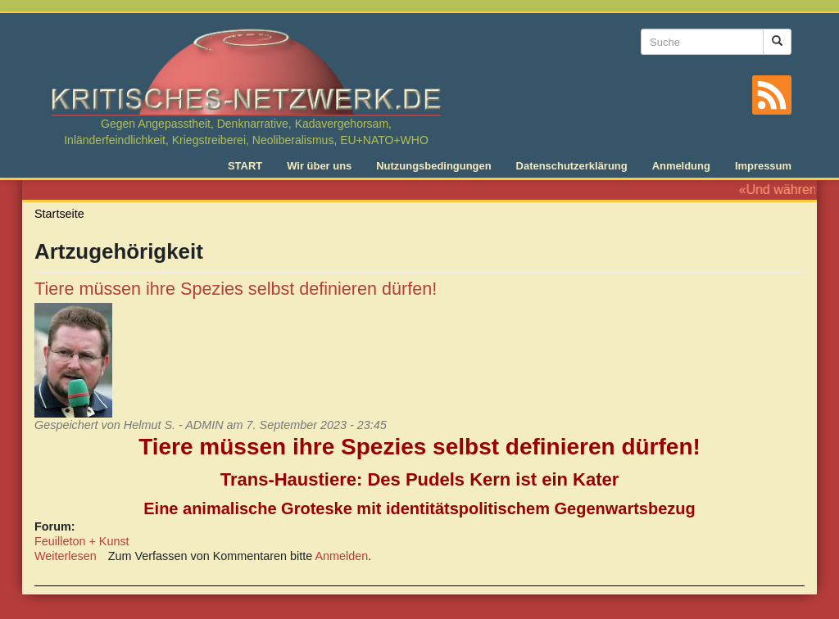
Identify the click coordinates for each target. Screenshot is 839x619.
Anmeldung (681, 166)
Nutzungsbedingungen (433, 166)
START (245, 166)
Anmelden (342, 556)
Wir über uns (319, 166)
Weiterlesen (65, 556)
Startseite (59, 213)
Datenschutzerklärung (572, 166)
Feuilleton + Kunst (81, 541)
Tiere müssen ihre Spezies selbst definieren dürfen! (235, 288)
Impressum (763, 166)
